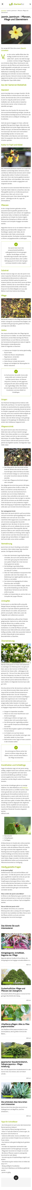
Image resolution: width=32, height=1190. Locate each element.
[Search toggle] (30, 4)
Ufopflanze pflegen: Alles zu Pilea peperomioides (15, 1025)
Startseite (3, 10)
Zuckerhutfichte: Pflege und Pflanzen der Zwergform (13, 989)
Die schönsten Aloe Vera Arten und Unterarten (14, 1103)
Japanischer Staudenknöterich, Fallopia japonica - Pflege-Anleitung (14, 1064)
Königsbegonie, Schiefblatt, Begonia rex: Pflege (12, 954)
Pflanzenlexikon (8, 947)
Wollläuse (25, 787)
